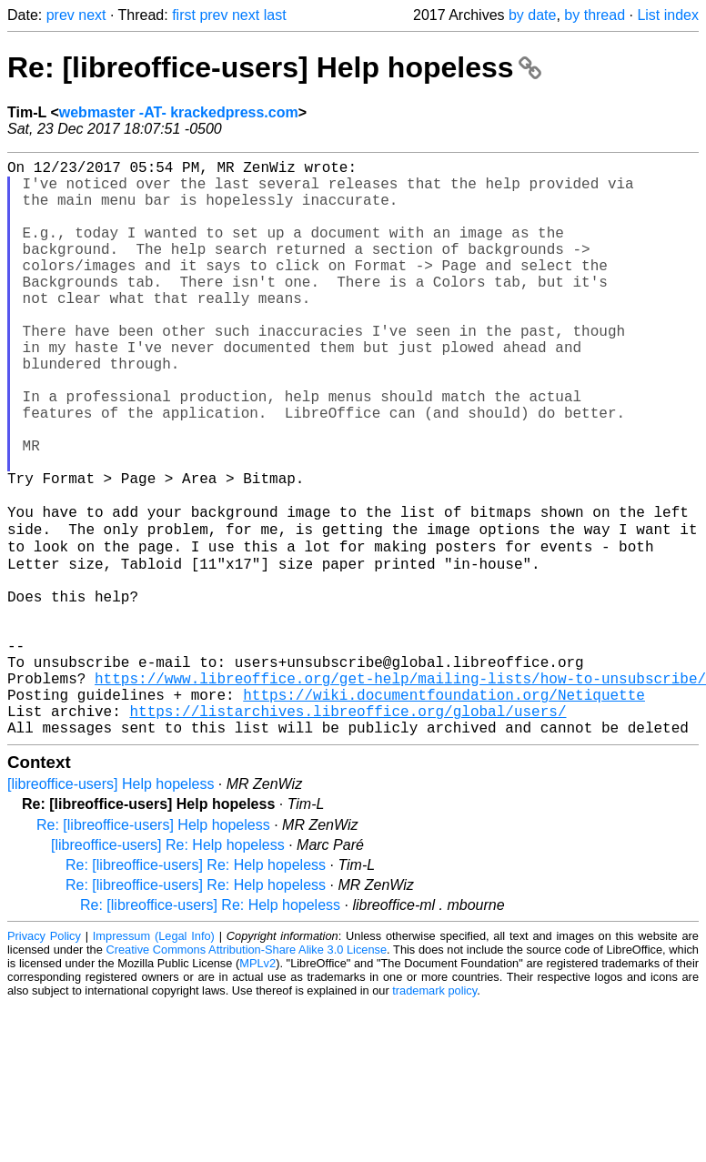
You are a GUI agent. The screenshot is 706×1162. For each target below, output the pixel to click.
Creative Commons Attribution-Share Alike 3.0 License (247, 1073)
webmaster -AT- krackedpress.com (178, 112)
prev (60, 15)
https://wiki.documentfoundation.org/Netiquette (444, 811)
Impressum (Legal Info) (154, 1059)
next (92, 15)
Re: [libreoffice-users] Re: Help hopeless (196, 988)
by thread (594, 15)
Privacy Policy (44, 1059)
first (184, 15)
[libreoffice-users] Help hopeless (110, 907)
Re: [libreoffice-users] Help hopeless (274, 67)
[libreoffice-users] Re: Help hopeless (168, 968)
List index (668, 15)
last (275, 15)
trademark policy (434, 1114)
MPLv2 (257, 1087)
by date (532, 15)
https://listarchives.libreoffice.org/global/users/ (347, 831)
